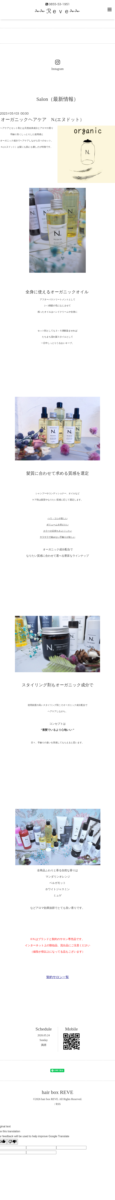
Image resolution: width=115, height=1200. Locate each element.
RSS (58, 1104)
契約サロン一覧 (57, 977)
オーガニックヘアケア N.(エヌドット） (42, 119)
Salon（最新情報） (57, 99)
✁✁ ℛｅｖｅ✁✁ (57, 11)
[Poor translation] (12, 1142)
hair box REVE (57, 1092)
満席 (43, 1045)
